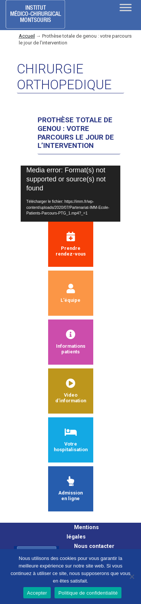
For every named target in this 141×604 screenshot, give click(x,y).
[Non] (131, 576)
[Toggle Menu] (126, 7)
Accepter (37, 593)
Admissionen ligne (70, 488)
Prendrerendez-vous (71, 244)
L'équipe (70, 293)
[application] (70, 194)
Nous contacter (94, 546)
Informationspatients (70, 342)
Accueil (27, 36)
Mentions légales (83, 532)
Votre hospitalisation (71, 440)
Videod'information (70, 391)
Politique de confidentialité (88, 593)
